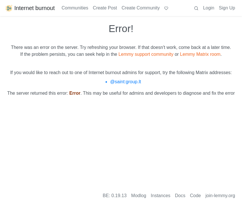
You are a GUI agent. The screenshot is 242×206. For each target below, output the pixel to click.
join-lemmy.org (220, 195)
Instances (160, 195)
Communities (75, 7)
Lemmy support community (145, 54)
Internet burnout (30, 8)
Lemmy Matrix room (200, 54)
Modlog (138, 195)
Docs (180, 195)
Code (195, 195)
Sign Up (227, 7)
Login (208, 7)
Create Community (141, 7)
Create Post (105, 7)
